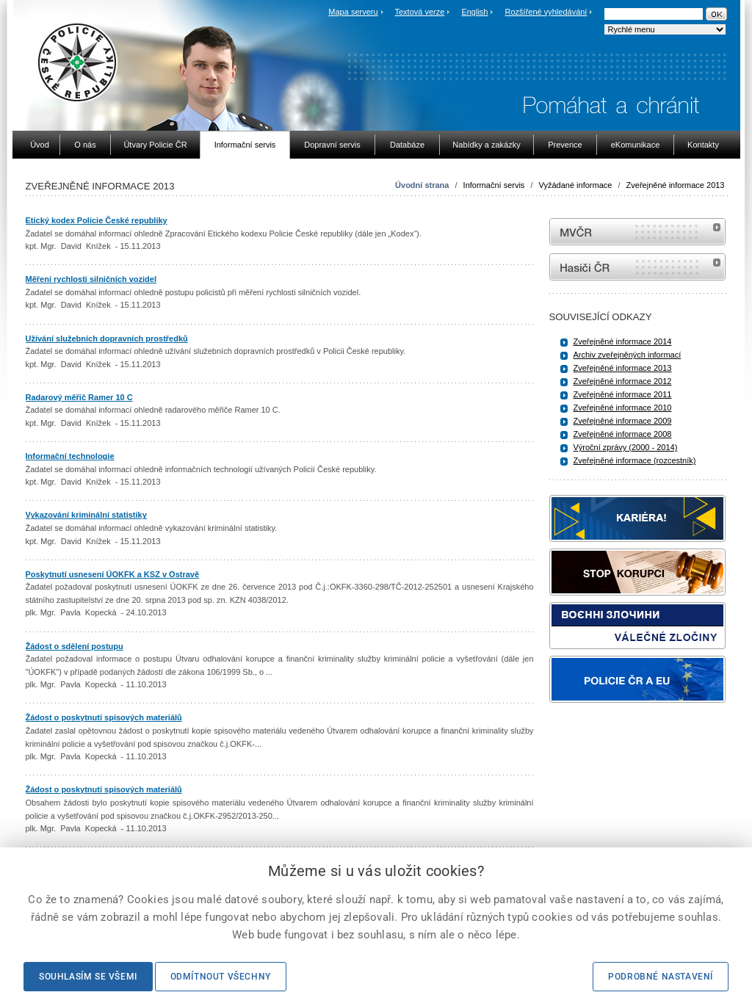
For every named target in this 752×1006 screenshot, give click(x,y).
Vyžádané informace (575, 185)
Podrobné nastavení (660, 976)
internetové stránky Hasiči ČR (637, 267)
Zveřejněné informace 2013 (675, 185)
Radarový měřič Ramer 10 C (79, 397)
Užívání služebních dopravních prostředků (107, 338)
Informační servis (494, 185)
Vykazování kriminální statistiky (86, 514)
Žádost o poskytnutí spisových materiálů (104, 717)
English (474, 11)
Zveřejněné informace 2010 (623, 407)
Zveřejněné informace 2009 (623, 420)
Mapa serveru (352, 11)
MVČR (637, 231)
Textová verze (419, 11)
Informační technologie (70, 456)
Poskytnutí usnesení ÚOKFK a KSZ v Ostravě (113, 574)
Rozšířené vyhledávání (546, 11)
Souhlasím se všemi (88, 976)
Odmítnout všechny (220, 976)
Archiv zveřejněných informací (628, 354)
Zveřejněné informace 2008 (623, 434)
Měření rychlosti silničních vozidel (91, 279)
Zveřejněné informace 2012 (623, 381)
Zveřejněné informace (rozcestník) (635, 460)
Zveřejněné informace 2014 (623, 341)
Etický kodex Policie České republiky (96, 220)
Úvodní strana (422, 185)
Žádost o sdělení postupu (74, 646)
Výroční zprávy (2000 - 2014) (626, 447)
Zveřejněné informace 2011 (623, 394)
